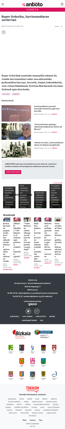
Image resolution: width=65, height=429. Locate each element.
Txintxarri (24, 413)
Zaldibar (58, 265)
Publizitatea (41, 316)
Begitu (19, 404)
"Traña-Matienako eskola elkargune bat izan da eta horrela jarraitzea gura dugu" (27, 236)
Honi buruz (14, 316)
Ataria (26, 402)
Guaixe (34, 407)
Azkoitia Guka (51, 402)
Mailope (28, 410)
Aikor (21, 399)
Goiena (8, 407)
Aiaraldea (12, 399)
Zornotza (47, 263)
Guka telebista (54, 407)
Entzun (57, 26)
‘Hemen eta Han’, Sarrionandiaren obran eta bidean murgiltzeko (48, 143)
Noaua (37, 410)
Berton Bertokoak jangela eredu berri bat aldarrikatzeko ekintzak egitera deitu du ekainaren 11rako (6, 242)
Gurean (33, 420)
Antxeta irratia (14, 402)
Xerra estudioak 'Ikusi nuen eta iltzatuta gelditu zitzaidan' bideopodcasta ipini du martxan (58, 240)
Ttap (40, 420)
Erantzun (58, 183)
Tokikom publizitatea (32, 424)
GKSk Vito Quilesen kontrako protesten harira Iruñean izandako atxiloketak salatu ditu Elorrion (37, 242)
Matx (24, 420)
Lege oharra (27, 316)
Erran (27, 404)
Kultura (6, 94)
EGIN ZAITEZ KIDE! (13, 172)
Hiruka (9, 410)
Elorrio (37, 268)
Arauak (52, 316)
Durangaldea (8, 269)
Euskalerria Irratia (42, 404)
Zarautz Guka (37, 413)
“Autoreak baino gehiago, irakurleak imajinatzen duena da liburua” (48, 126)
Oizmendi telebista (50, 410)
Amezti (44, 399)
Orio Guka (13, 413)
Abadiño (26, 258)
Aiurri (29, 399)
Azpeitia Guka (37, 402)
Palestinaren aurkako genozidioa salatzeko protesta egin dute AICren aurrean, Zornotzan (47, 240)
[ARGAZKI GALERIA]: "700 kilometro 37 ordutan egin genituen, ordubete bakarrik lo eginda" (17, 240)
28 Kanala (32, 416)
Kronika (18, 410)
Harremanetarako (29, 320)
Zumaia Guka (51, 413)
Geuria (55, 404)
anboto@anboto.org (26, 293)
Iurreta (32, 9)
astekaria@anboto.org (32, 296)
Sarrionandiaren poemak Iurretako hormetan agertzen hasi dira (47, 108)
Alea (37, 399)
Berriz (15, 265)
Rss (41, 320)
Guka (42, 407)
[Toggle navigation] (3, 4)
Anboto (54, 399)
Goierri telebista (21, 407)
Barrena (10, 404)
